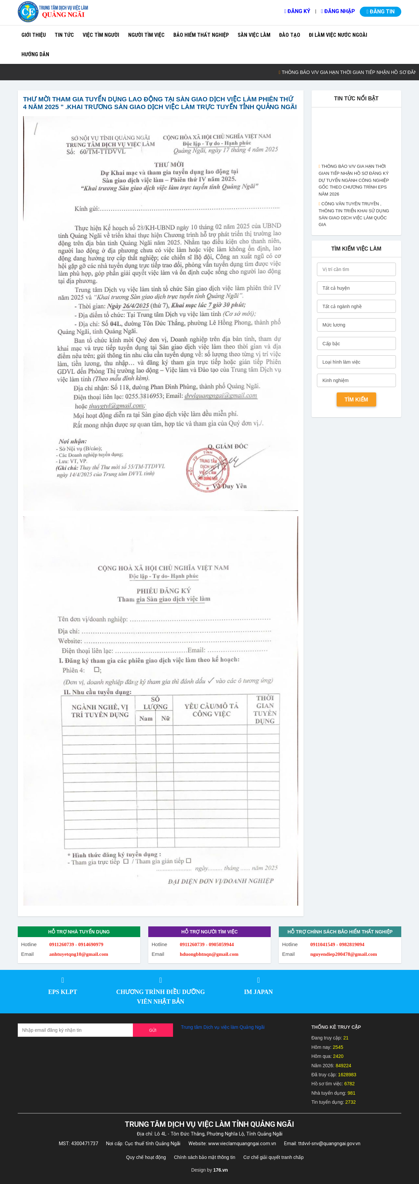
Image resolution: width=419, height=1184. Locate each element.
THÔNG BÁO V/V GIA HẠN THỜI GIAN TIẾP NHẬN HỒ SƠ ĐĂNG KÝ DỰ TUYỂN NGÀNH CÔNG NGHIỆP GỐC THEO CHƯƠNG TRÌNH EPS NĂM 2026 (354, 185)
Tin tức (64, 35)
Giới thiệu (33, 35)
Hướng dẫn (35, 54)
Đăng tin (380, 11)
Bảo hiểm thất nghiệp (201, 35)
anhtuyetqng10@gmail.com (78, 954)
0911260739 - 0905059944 (207, 944)
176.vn (220, 1170)
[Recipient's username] (75, 1030)
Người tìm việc (146, 35)
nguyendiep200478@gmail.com (343, 954)
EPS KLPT (62, 992)
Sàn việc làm (254, 35)
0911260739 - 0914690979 (76, 944)
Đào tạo (289, 35)
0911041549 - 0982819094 (337, 944)
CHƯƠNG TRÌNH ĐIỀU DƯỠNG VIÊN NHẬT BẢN (160, 997)
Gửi (153, 1030)
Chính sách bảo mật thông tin (204, 1157)
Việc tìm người (101, 35)
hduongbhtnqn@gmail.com (209, 954)
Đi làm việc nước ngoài (338, 35)
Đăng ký (297, 11)
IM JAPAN (258, 992)
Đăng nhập (338, 11)
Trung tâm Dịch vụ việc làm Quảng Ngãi (223, 1027)
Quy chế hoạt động (146, 1157)
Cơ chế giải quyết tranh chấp (273, 1157)
